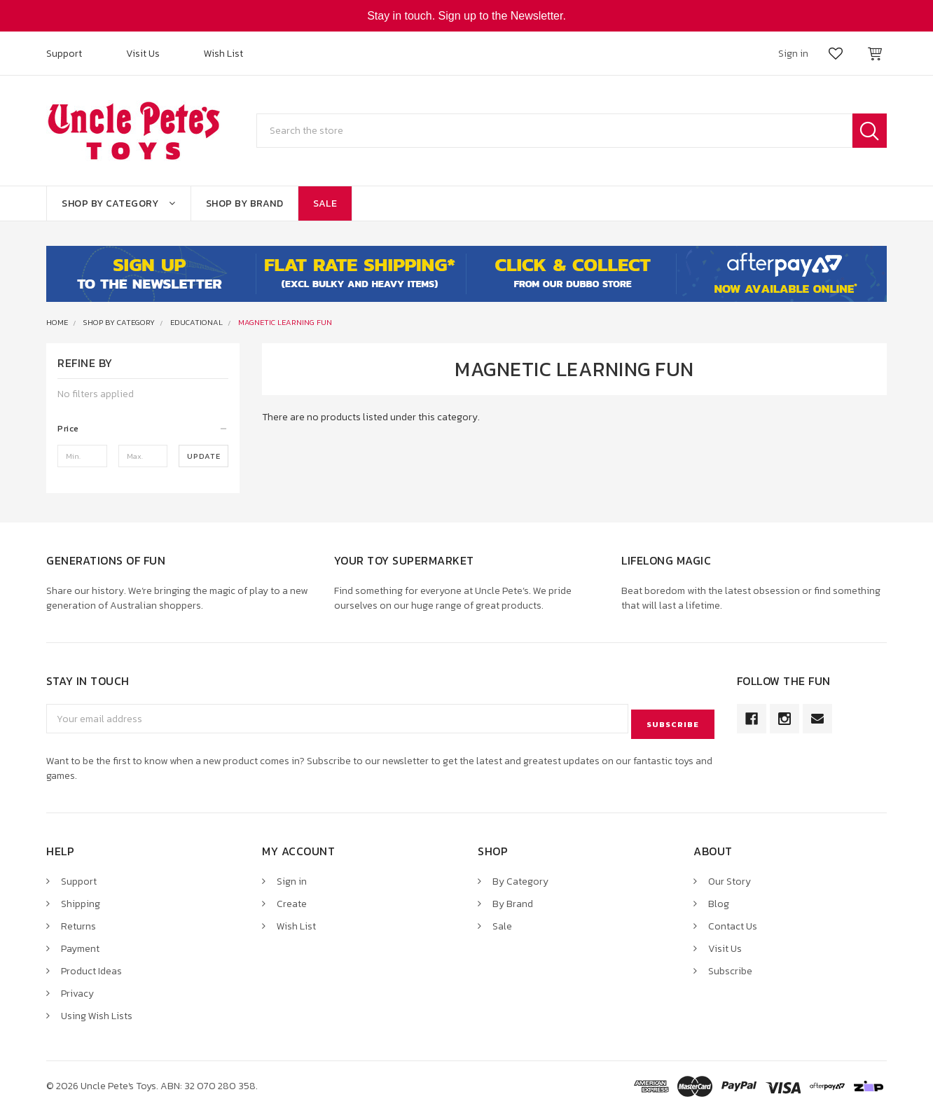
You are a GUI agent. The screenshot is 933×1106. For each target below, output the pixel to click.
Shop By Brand (245, 203)
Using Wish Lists (96, 1010)
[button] (142, 428)
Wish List (223, 53)
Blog (718, 898)
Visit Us (143, 53)
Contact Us (732, 920)
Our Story (729, 876)
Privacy (77, 988)
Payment (80, 943)
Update (204, 456)
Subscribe (730, 965)
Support (64, 53)
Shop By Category (119, 203)
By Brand (512, 898)
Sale (325, 203)
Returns (78, 920)
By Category (520, 876)
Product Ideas (91, 965)
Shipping (80, 898)
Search (869, 130)
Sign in (292, 876)
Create (292, 898)
